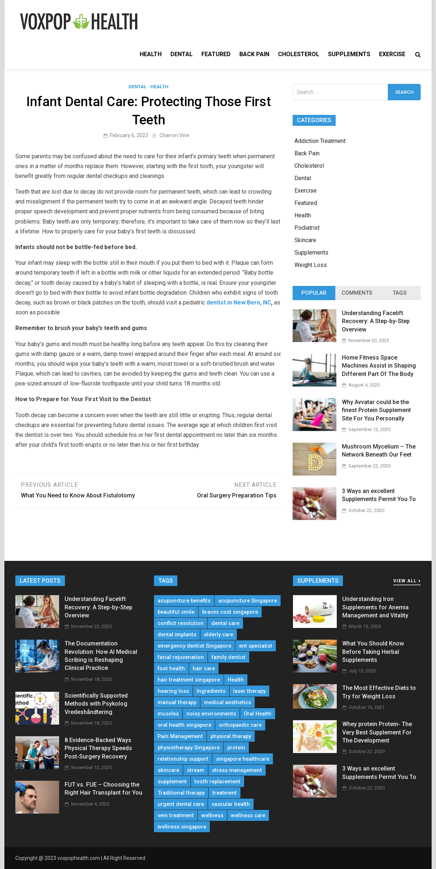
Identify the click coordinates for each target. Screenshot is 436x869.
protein (236, 747)
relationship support (183, 759)
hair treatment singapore (189, 679)
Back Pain (254, 54)
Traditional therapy (181, 793)
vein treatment (176, 815)
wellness (212, 815)
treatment (224, 793)
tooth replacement (217, 781)
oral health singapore (184, 725)
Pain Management (180, 736)
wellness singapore (182, 826)
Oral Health (257, 713)
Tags (399, 293)
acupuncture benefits (184, 600)
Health (151, 54)
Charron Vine (174, 135)
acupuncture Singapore (247, 600)
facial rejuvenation (181, 657)
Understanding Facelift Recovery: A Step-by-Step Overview (376, 321)
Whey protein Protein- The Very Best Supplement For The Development (377, 732)
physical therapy (231, 736)
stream (195, 770)
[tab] (314, 293)
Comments (357, 293)
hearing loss (173, 691)
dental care (225, 623)
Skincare (305, 240)
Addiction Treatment (320, 140)
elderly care (218, 634)
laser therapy (249, 691)
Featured (216, 54)
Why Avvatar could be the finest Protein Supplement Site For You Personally (376, 410)
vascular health (231, 804)
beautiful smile (176, 612)
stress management (237, 770)
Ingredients (211, 691)
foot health (171, 668)
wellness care (248, 815)
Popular (314, 293)
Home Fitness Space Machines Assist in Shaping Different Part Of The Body (379, 365)
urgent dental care (181, 804)
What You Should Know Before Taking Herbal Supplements (373, 651)
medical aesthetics (227, 702)
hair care (204, 668)
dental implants (177, 634)
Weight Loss (310, 264)
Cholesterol (298, 54)
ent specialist (255, 646)
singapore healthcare (242, 759)
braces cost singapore (230, 612)
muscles (168, 713)
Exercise (392, 54)
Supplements (349, 54)
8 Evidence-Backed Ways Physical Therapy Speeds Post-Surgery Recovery (98, 748)
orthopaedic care (240, 725)
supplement (172, 781)
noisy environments (211, 713)
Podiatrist (307, 227)
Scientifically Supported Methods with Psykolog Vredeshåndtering (96, 703)
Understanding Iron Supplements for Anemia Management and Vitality (375, 607)
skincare (168, 770)
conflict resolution (181, 623)
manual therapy (177, 702)
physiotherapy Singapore (189, 747)
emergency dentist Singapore (194, 646)
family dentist (229, 657)
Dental (181, 54)
